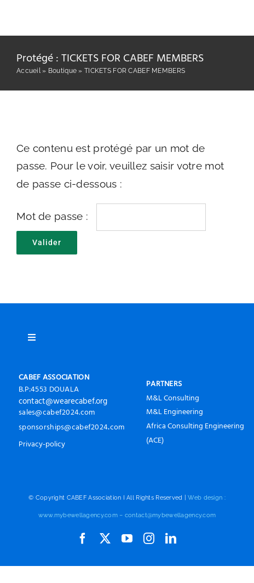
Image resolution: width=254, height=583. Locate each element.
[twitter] (105, 538)
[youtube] (127, 538)
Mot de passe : (111, 216)
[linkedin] (170, 538)
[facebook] (82, 538)
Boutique (62, 71)
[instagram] (148, 538)
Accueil (28, 71)
